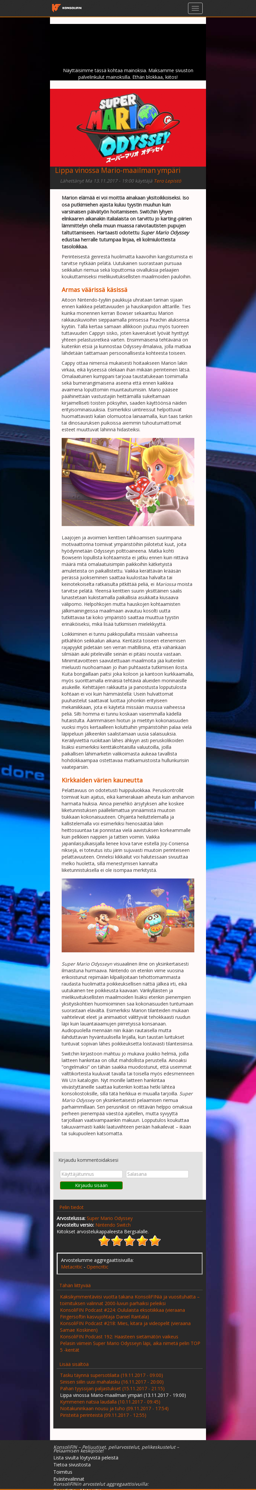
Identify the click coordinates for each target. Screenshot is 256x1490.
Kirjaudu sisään (91, 1185)
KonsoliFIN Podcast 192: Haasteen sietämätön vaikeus (119, 1336)
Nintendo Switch (113, 1225)
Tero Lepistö (167, 181)
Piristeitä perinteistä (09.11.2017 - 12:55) (103, 1415)
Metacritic (71, 1267)
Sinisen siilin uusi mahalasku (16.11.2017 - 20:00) (112, 1382)
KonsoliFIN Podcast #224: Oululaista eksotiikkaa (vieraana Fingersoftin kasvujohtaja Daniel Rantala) (122, 1313)
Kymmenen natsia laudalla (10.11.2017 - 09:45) (110, 1402)
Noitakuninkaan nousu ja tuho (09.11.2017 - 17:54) (114, 1408)
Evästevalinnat (68, 1479)
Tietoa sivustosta (72, 1464)
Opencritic (97, 1267)
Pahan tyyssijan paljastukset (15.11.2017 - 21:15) (112, 1388)
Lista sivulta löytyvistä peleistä (85, 1457)
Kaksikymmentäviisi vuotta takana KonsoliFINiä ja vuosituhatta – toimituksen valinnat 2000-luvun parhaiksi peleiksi (130, 1299)
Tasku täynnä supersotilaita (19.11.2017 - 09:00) (111, 1375)
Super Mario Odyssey (110, 1218)
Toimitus (62, 1472)
